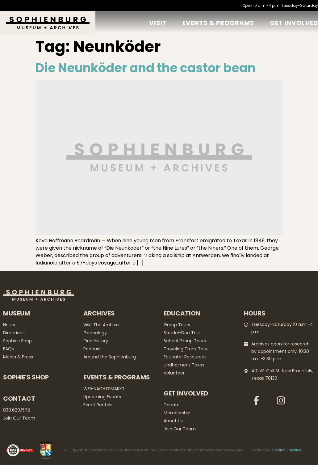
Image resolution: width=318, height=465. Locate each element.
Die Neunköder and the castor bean (146, 68)
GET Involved (294, 23)
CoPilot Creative (286, 450)
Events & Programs (218, 23)
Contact (19, 398)
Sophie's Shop (26, 377)
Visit (158, 23)
